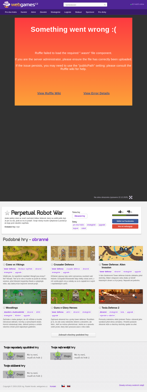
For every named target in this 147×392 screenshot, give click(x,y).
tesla (122, 312)
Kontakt (53, 386)
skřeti (38, 312)
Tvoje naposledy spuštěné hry (21, 347)
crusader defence (73, 269)
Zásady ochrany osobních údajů (131, 385)
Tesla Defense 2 (110, 308)
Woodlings (12, 308)
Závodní (43, 12)
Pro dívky (102, 12)
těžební (18, 316)
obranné (40, 239)
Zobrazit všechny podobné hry (73, 335)
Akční (33, 12)
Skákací (78, 12)
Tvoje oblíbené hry (14, 366)
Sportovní (90, 12)
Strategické (55, 12)
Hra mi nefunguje (125, 226)
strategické (8, 272)
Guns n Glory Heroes (65, 308)
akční (68, 312)
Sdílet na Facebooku (125, 221)
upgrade (18, 272)
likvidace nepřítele (25, 269)
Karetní (24, 12)
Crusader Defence (64, 264)
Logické (67, 12)
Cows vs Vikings (15, 264)
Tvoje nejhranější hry (63, 347)
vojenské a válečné (107, 316)
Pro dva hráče (11, 12)
